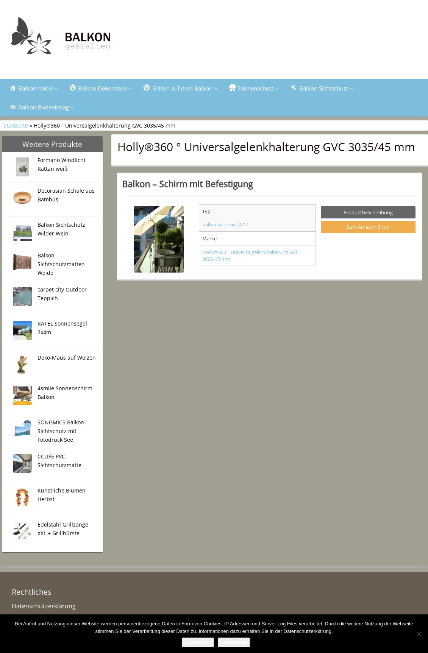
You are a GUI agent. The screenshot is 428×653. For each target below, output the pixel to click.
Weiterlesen (234, 642)
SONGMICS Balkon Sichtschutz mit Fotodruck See (60, 431)
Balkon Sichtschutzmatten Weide (61, 264)
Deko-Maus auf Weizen (66, 357)
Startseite (16, 125)
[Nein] (418, 633)
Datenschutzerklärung (44, 606)
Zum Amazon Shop (368, 226)
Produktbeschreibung (368, 212)
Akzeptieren (198, 642)
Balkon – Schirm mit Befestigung (187, 184)
